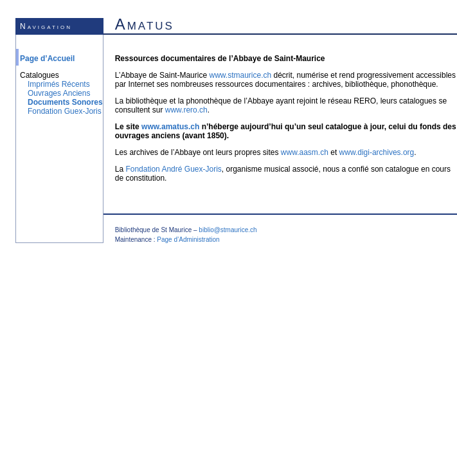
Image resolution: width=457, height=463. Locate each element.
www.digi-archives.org (377, 152)
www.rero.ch (186, 109)
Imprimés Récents (59, 84)
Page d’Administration (188, 239)
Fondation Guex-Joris (65, 111)
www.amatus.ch (170, 126)
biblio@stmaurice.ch (227, 229)
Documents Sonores (65, 102)
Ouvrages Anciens (59, 93)
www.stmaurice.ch (240, 75)
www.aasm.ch (304, 152)
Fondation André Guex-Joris (173, 169)
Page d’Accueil (47, 58)
